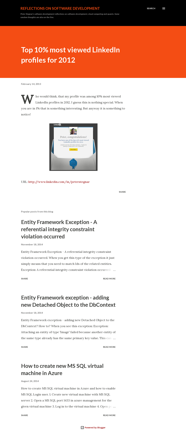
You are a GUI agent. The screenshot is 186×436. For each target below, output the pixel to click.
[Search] (151, 8)
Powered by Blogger (93, 427)
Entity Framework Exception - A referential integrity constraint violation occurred (59, 229)
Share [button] (122, 192)
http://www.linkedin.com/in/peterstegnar (59, 182)
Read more (109, 278)
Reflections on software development (60, 8)
